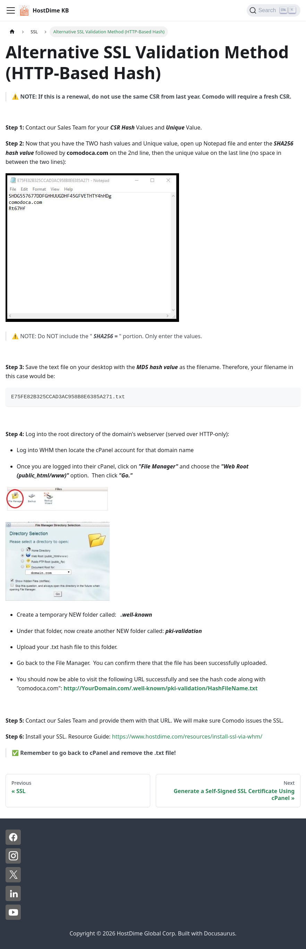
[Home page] (12, 31)
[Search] (273, 10)
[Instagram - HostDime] (13, 861)
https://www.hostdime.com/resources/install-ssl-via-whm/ (187, 736)
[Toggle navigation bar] (11, 10)
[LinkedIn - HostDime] (13, 899)
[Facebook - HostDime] (13, 843)
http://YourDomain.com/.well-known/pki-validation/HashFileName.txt (160, 688)
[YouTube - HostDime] (13, 918)
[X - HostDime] (13, 880)
